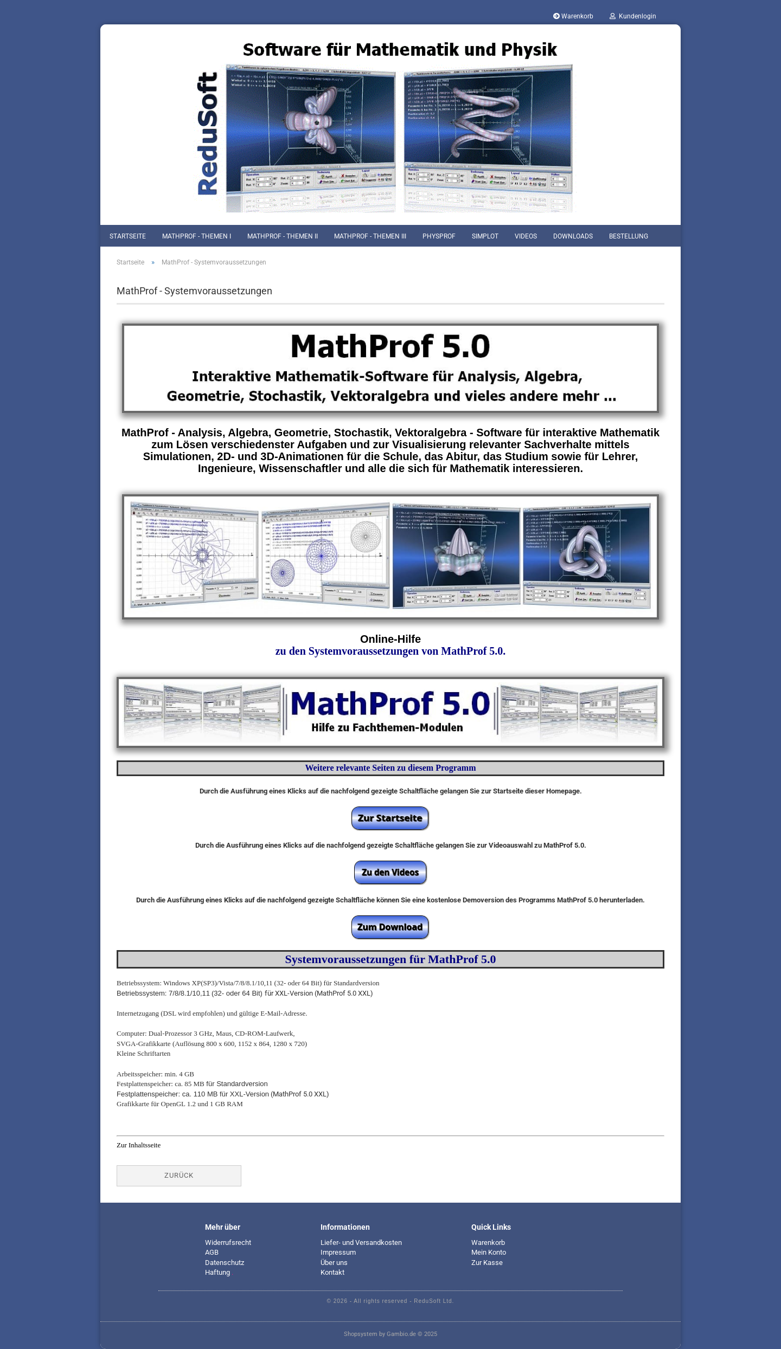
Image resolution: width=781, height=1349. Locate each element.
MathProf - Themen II (282, 236)
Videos (526, 236)
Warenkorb (573, 16)
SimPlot (485, 236)
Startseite (128, 236)
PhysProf (439, 236)
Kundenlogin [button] (633, 16)
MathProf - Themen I (196, 236)
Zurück (179, 1175)
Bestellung (628, 236)
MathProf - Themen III (370, 236)
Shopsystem (360, 1334)
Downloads (573, 236)
